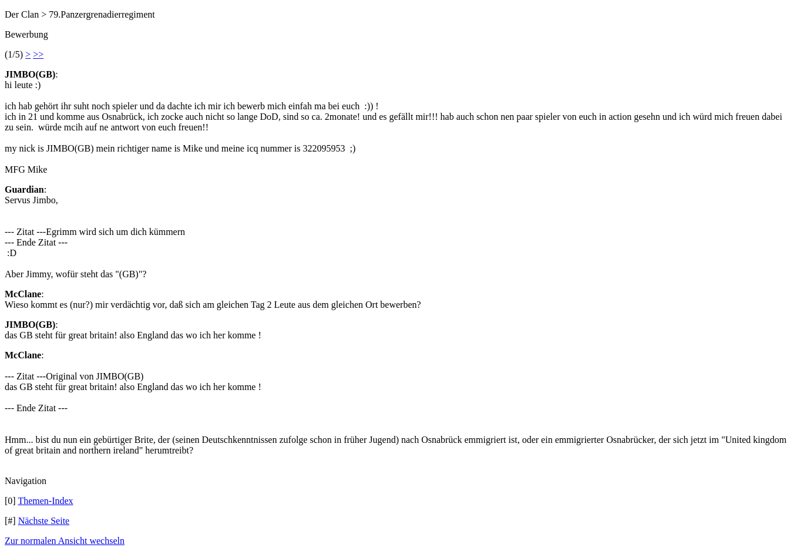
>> (38, 54)
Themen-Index (45, 501)
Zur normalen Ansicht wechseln (65, 541)
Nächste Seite (44, 521)
